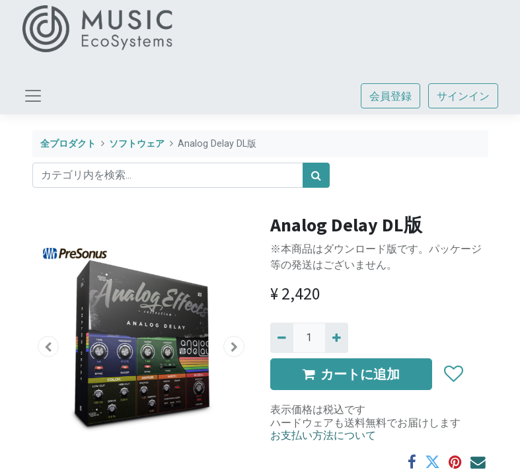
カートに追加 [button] (351, 374)
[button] (48, 346)
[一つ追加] (336, 338)
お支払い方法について (323, 435)
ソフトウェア (137, 143)
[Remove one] (281, 338)
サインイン (463, 95)
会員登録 (390, 95)
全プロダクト (68, 143)
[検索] (316, 175)
